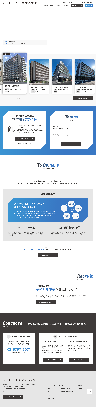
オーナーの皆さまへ (77, 5)
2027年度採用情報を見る (46, 302)
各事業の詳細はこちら (49, 255)
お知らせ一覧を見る (73, 144)
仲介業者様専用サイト (14, 397)
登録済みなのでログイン (24, 143)
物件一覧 (52, 5)
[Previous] (4, 98)
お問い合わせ (89, 5)
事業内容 (46, 5)
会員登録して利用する (25, 139)
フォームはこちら (54, 360)
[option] (17, 76)
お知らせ (59, 5)
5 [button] (17, 98)
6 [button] (19, 98)
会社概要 (66, 5)
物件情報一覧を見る (85, 98)
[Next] (24, 98)
